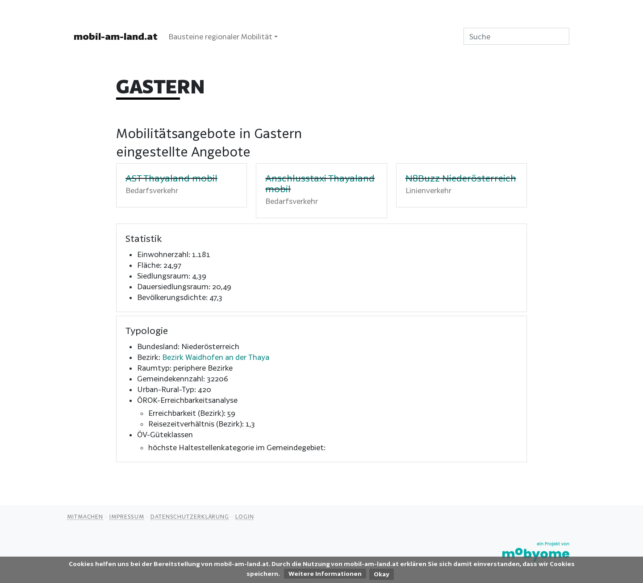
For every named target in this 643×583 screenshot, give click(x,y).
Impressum (126, 516)
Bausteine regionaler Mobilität (220, 36)
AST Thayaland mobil (171, 178)
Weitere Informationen (325, 573)
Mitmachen (85, 516)
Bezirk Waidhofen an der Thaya (215, 357)
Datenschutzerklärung (189, 516)
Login (244, 516)
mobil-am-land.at (116, 36)
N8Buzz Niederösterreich (460, 178)
